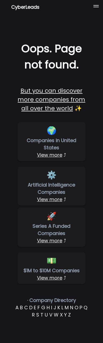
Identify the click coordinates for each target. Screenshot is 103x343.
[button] (96, 7)
